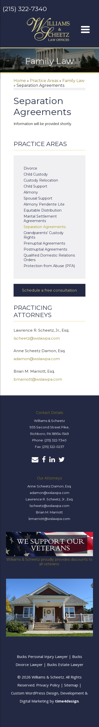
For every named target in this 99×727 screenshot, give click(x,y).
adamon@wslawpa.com (37, 358)
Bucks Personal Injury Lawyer (42, 656)
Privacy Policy (48, 684)
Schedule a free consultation (49, 290)
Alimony (31, 192)
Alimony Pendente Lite (44, 204)
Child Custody (36, 174)
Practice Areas (44, 80)
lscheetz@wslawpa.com (37, 338)
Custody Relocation (41, 180)
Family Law (73, 80)
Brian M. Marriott (49, 512)
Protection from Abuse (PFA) (49, 266)
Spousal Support (38, 198)
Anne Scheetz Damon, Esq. (49, 486)
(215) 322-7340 (25, 9)
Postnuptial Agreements (45, 249)
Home (20, 80)
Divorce (30, 168)
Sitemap (71, 684)
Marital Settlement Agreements (40, 218)
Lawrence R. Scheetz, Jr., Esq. (49, 499)
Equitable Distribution (43, 210)
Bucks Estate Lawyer (65, 664)
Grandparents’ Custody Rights (44, 235)
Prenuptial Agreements (44, 243)
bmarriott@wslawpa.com (38, 379)
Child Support (35, 186)
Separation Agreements (45, 227)
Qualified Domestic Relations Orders (49, 257)
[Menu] (85, 29)
